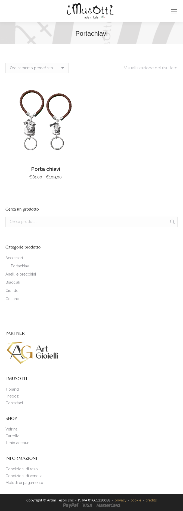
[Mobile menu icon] (174, 11)
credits (151, 500)
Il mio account (17, 443)
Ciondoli (12, 290)
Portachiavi (20, 266)
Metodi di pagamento (24, 482)
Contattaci (14, 403)
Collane (12, 299)
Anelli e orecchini (20, 274)
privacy (120, 500)
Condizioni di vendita (23, 476)
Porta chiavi (45, 169)
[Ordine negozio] (37, 68)
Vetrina (11, 429)
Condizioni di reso (21, 469)
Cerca (172, 222)
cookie (136, 500)
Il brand (12, 389)
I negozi (12, 396)
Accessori (14, 258)
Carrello (12, 436)
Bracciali (12, 282)
